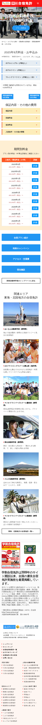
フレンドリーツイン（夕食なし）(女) (20, 77)
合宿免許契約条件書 (9, 637)
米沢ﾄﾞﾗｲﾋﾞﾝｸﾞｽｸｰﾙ (31, 671)
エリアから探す (12, 42)
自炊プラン (28, 692)
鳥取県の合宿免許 (9, 705)
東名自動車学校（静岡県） (14, 442)
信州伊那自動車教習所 (32, 676)
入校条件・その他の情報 (15, 132)
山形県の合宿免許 (9, 700)
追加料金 (9, 125)
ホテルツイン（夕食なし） (16, 70)
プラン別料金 (21, 28)
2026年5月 (16, 222)
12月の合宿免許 (8, 673)
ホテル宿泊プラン (30, 703)
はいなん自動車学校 (31, 665)
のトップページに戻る (21, 281)
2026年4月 (16, 215)
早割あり (27, 694)
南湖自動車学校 (29, 673)
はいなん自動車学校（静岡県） (16, 329)
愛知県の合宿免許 (24, 42)
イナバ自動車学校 (30, 679)
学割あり (27, 697)
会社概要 (6, 635)
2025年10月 (16, 172)
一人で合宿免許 (8, 713)
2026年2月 (16, 201)
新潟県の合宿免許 (9, 697)
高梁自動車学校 (29, 682)
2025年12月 (16, 187)
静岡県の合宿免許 (9, 689)
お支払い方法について (10, 633)
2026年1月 (16, 194)
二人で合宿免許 (8, 716)
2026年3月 (16, 208)
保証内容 (9, 111)
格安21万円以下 (29, 689)
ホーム (4, 42)
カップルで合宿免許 (10, 721)
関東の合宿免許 (8, 692)
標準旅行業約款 (23, 637)
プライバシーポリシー (17, 635)
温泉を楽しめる (29, 705)
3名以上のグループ (10, 718)
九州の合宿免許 (8, 694)
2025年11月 (16, 180)
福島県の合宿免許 (9, 703)
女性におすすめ (29, 700)
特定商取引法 (30, 635)
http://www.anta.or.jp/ (10, 612)
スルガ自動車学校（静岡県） (15, 479)
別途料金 (9, 118)
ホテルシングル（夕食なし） (17, 63)
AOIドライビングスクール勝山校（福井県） (21, 366)
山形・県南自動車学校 (32, 668)
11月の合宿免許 (8, 671)
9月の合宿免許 (8, 665)
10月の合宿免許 (8, 668)
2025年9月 (16, 165)
